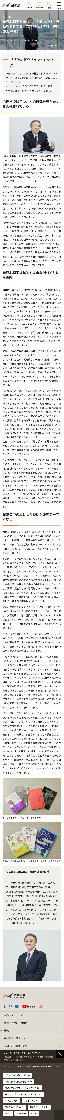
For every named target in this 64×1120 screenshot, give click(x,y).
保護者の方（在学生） (15, 1107)
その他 (34, 1113)
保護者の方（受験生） (39, 1107)
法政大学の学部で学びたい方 (18, 1075)
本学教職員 (21, 1113)
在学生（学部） (12, 1100)
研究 (6, 1030)
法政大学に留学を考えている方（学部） (23, 1087)
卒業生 (8, 1113)
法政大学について (13, 1015)
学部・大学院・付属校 (16, 1023)
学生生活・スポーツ (14, 1038)
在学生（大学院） (31, 1100)
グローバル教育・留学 (16, 1045)
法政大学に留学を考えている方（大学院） (24, 1094)
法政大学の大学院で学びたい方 (19, 1081)
